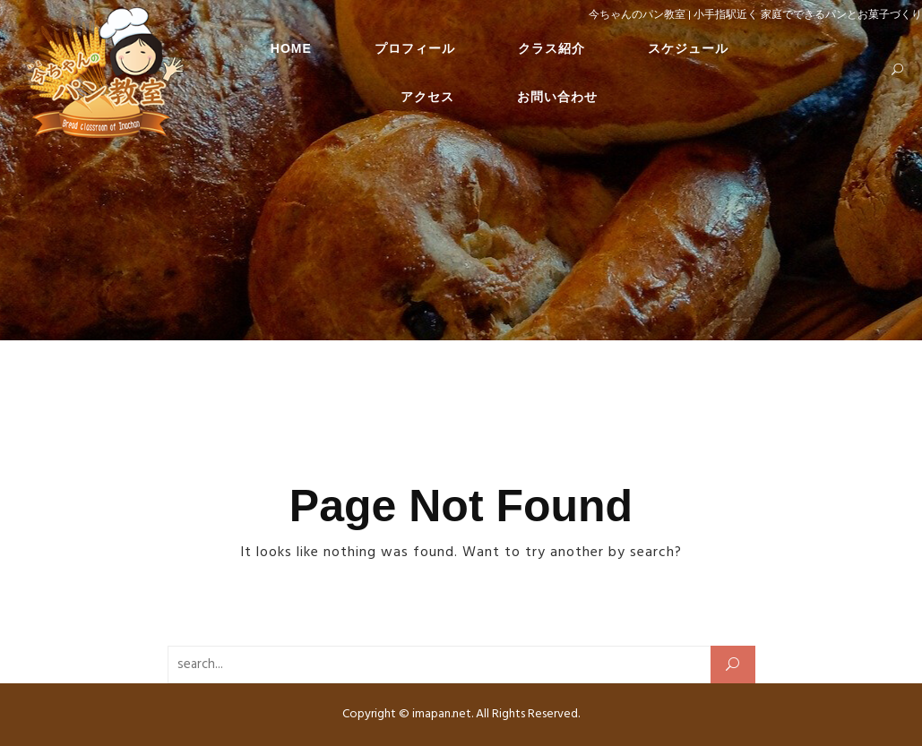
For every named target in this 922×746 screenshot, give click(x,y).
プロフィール (415, 51)
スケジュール (688, 51)
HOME (291, 51)
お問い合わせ (557, 99)
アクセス (427, 99)
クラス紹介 (551, 51)
